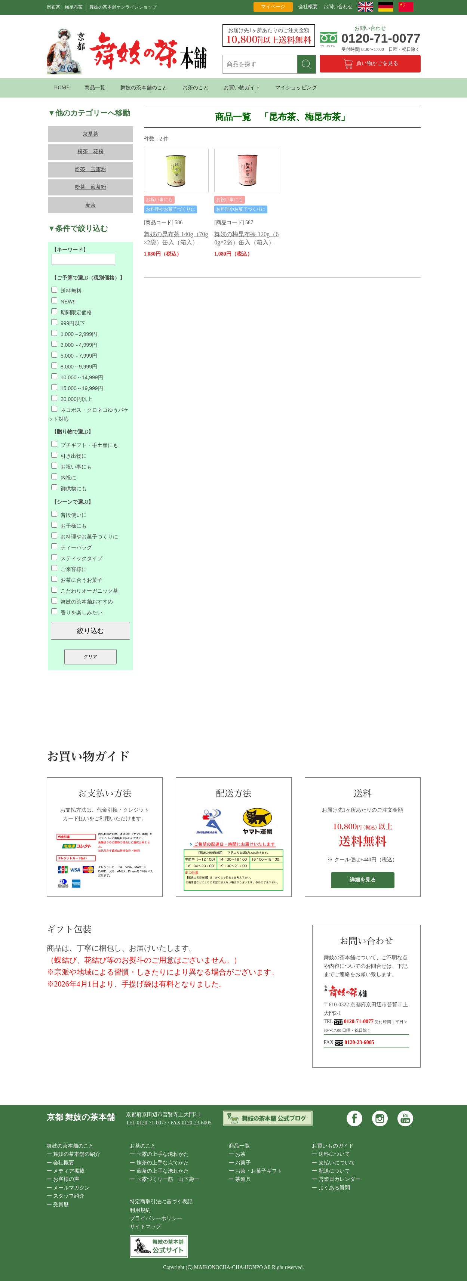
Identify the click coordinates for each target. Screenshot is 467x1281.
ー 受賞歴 (58, 1204)
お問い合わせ (338, 6)
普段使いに (69, 515)
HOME (62, 87)
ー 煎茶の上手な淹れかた (159, 1171)
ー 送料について (331, 1154)
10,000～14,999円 (77, 377)
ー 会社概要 (60, 1163)
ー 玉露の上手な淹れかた (159, 1154)
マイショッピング (296, 87)
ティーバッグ (71, 547)
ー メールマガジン (68, 1188)
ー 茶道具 (240, 1179)
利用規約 (140, 1210)
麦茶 (90, 205)
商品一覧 (95, 87)
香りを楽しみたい (76, 612)
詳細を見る (363, 880)
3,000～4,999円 (74, 345)
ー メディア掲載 (66, 1171)
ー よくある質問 (331, 1188)
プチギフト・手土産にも (84, 445)
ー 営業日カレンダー (336, 1179)
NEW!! (63, 302)
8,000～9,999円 (74, 367)
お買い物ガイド (242, 87)
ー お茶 (237, 1154)
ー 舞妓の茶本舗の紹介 (74, 1154)
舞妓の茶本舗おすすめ (82, 602)
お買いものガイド (333, 1146)
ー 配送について (331, 1171)
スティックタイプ (76, 558)
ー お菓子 (240, 1163)
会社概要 (308, 6)
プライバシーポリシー (156, 1218)
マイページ (273, 6)
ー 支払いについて (333, 1163)
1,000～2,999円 (74, 334)
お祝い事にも (71, 467)
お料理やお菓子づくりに (84, 537)
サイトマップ (145, 1226)
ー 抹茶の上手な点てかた (159, 1163)
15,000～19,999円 (77, 388)
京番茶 (90, 134)
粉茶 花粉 (90, 151)
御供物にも (69, 488)
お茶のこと (195, 87)
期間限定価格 (71, 312)
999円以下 (68, 323)
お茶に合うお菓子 (76, 580)
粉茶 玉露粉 (90, 169)
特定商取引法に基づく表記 (161, 1201)
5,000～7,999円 (74, 356)
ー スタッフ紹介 (66, 1196)
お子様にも (69, 526)
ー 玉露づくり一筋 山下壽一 (164, 1179)
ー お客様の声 (63, 1179)
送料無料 (66, 291)
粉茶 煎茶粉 (90, 187)
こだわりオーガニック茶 (84, 591)
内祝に (63, 478)
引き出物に (69, 456)
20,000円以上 (71, 399)
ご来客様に (69, 569)
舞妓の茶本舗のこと (144, 87)
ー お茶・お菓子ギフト (256, 1171)
